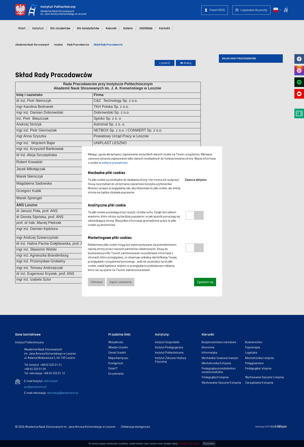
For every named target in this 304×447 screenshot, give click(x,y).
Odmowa (96, 282)
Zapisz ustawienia (120, 282)
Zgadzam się (205, 282)
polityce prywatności (115, 162)
